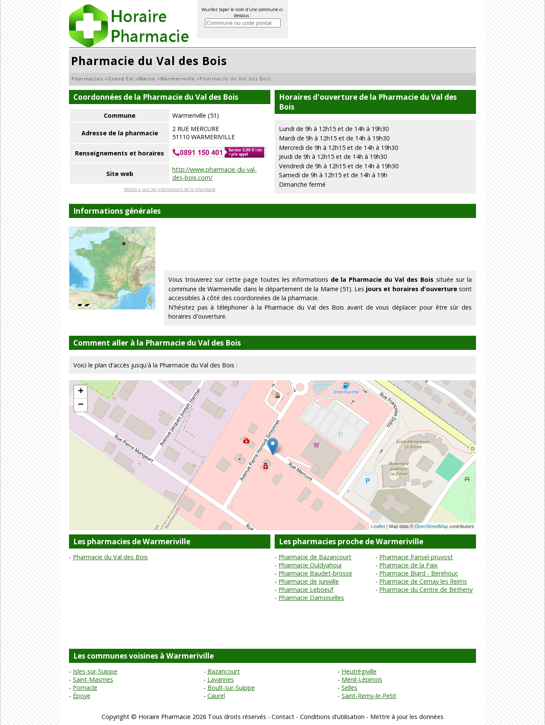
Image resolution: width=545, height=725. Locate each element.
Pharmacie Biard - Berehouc (418, 573)
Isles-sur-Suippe (95, 671)
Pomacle (85, 687)
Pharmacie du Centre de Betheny (426, 589)
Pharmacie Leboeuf (305, 589)
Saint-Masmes (93, 679)
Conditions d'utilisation (332, 717)
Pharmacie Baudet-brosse (315, 573)
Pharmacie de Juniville (308, 581)
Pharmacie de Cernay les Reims (423, 581)
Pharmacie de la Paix (408, 565)
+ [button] (81, 391)
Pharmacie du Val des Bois (110, 557)
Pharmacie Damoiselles (311, 598)
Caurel (216, 696)
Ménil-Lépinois (361, 679)
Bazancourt (223, 671)
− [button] (81, 405)
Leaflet (378, 526)
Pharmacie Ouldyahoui (309, 565)
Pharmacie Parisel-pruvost (416, 557)
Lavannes (220, 679)
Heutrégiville (359, 671)
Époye (81, 696)
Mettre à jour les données (406, 717)
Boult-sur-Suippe (231, 687)
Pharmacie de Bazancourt (314, 557)
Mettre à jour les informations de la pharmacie (170, 189)
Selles (349, 687)
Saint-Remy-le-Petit (368, 696)
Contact (283, 717)
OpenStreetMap (431, 526)
